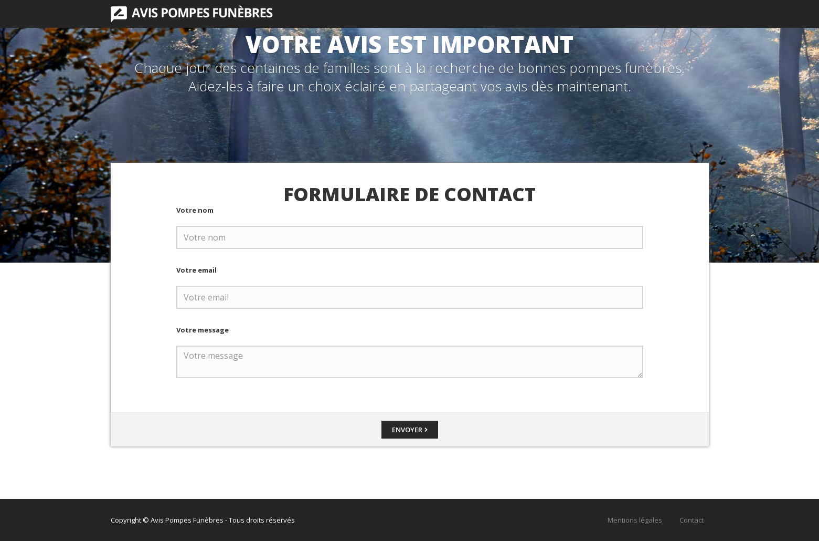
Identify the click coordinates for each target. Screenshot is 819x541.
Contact (691, 520)
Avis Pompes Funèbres (192, 14)
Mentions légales (635, 520)
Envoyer (407, 429)
